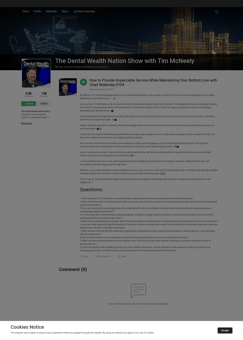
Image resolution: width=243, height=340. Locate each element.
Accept (225, 330)
